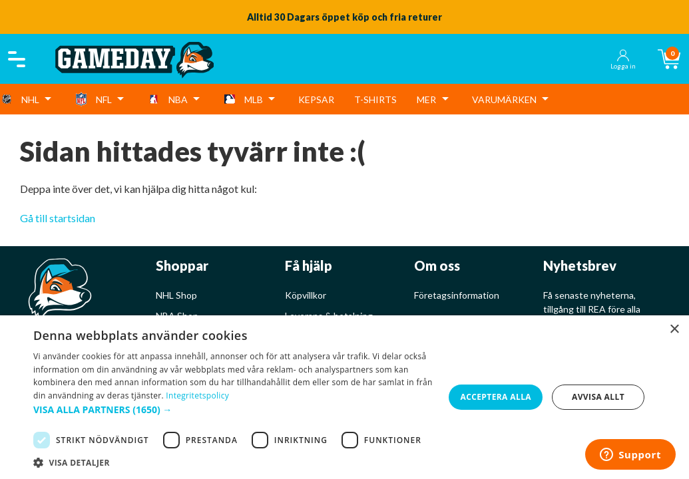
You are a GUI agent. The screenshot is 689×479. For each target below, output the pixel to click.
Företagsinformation (456, 295)
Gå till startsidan (57, 218)
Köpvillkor (305, 295)
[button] (233, 409)
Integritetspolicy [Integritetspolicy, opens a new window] (197, 395)
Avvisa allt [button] (598, 396)
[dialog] (344, 397)
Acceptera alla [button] (495, 396)
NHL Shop (176, 295)
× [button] (674, 330)
